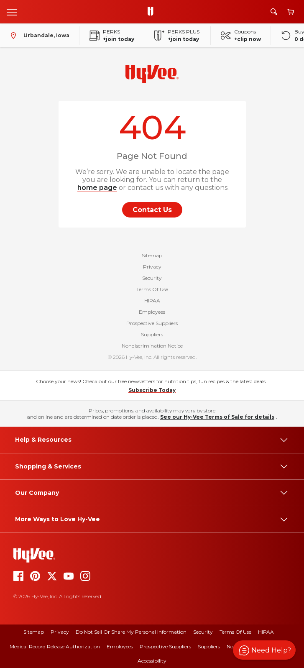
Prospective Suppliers (152, 323)
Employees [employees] (120, 646)
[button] (264, 650)
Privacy (152, 267)
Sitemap (152, 255)
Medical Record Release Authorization (55, 646)
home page (97, 188)
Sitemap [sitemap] (33, 632)
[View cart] (290, 12)
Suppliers (152, 334)
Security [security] (203, 632)
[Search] (274, 11)
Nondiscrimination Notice (152, 346)
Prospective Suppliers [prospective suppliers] (165, 646)
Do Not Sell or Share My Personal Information (131, 632)
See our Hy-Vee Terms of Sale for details (217, 417)
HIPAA (152, 300)
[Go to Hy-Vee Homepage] (153, 12)
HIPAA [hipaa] (266, 632)
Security (152, 278)
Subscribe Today (152, 390)
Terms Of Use (152, 289)
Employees (152, 312)
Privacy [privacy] (60, 632)
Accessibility (152, 661)
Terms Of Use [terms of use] (235, 632)
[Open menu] (12, 12)
